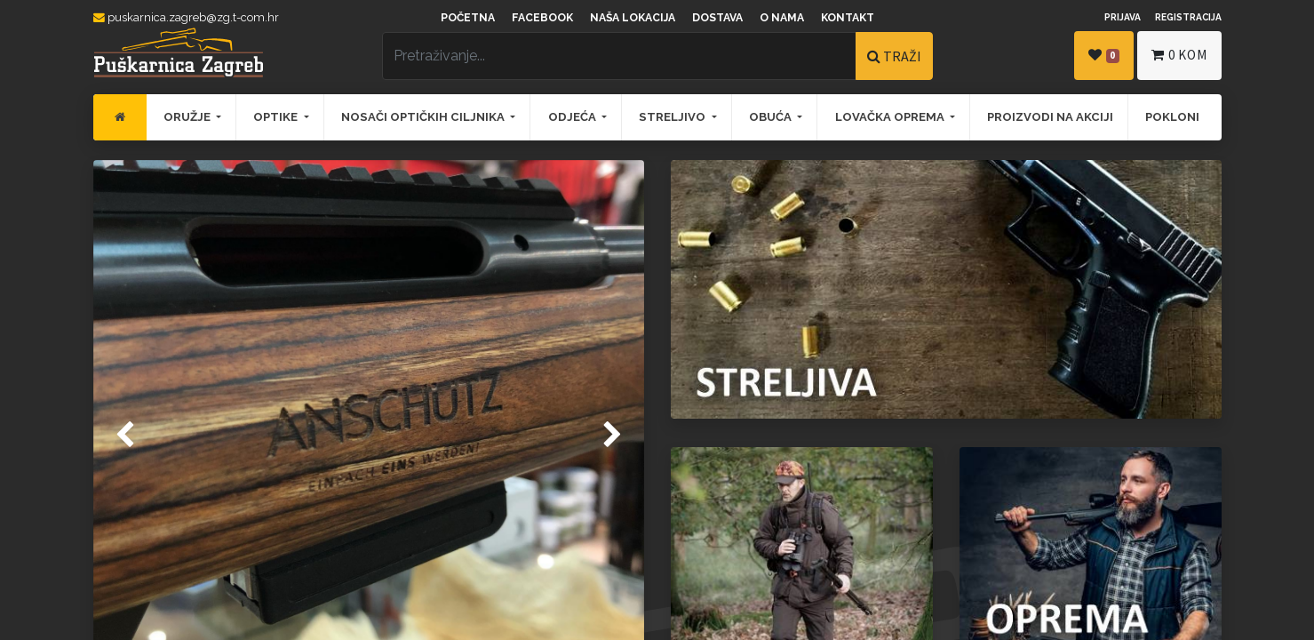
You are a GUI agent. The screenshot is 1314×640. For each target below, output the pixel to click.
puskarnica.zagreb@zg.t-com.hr (186, 17)
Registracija (1188, 17)
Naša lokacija (632, 18)
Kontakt (847, 18)
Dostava (717, 18)
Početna (468, 18)
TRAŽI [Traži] (894, 56)
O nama (782, 18)
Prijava (1122, 17)
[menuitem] (120, 117)
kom (1178, 54)
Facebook (542, 18)
